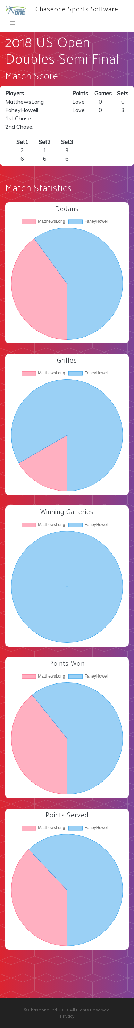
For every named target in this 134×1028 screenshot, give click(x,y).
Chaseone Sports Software (62, 9)
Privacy (67, 1016)
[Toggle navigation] (12, 23)
